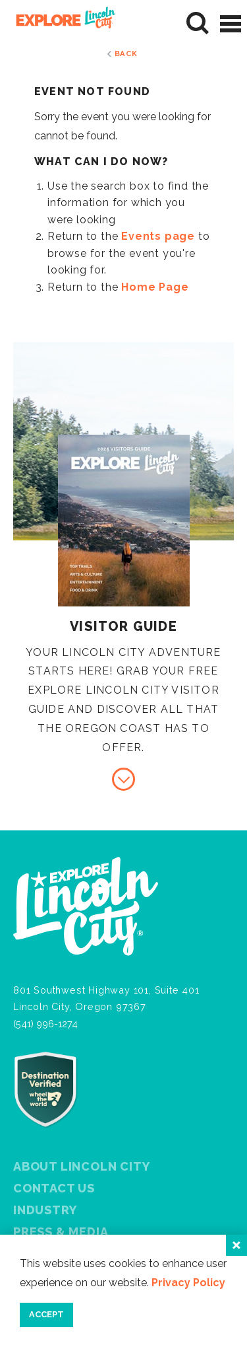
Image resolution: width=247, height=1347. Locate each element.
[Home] (61, 23)
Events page (158, 236)
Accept (46, 1314)
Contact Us (54, 1188)
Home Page (154, 287)
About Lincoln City (81, 1166)
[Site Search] (197, 23)
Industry (44, 1210)
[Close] (236, 1245)
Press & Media (60, 1232)
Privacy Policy (188, 1282)
